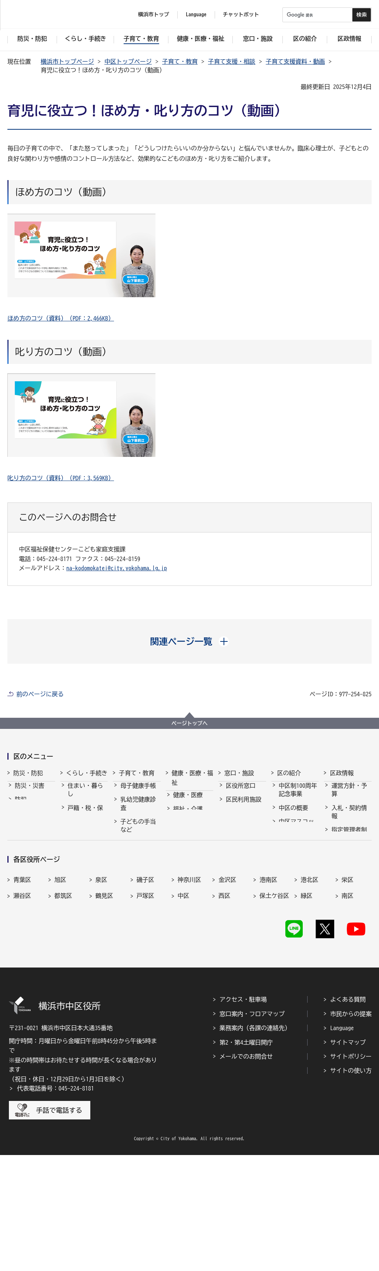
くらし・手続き (87, 773)
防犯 (21, 806)
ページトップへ (189, 723)
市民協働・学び (85, 840)
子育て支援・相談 (231, 61)
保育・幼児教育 (138, 877)
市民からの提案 (351, 1130)
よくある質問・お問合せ (243, 824)
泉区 (101, 987)
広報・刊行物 (349, 900)
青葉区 (22, 987)
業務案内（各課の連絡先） (255, 1144)
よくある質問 (348, 1115)
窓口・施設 (239, 773)
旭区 (60, 987)
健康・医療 (188, 801)
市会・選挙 (346, 873)
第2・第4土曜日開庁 (246, 1158)
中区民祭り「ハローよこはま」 (296, 875)
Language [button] (196, 14)
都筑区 (63, 1003)
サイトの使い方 (351, 1186)
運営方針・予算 (349, 796)
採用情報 (343, 859)
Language (342, 1144)
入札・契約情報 (349, 819)
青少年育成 (135, 917)
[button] (189, 641)
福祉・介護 (188, 816)
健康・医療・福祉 (192, 778)
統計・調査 (346, 886)
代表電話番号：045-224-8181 (55, 1204)
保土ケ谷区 (274, 1003)
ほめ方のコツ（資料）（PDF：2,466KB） (60, 318)
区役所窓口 (240, 792)
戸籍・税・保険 (85, 819)
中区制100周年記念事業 (298, 796)
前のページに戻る (40, 694)
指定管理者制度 (349, 840)
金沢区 (227, 987)
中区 (184, 1003)
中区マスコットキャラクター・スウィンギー (296, 840)
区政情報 (341, 773)
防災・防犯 (28, 773)
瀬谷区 (22, 1003)
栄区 (347, 987)
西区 (224, 1003)
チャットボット (241, 14)
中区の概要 (293, 814)
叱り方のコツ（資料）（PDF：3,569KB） (60, 478)
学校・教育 (135, 931)
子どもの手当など (138, 832)
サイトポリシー (351, 1172)
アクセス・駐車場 (243, 1115)
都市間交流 (293, 897)
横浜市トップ (153, 14)
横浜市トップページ (67, 61)
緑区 (306, 1003)
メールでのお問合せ (246, 1172)
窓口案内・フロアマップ (252, 1130)
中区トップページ (128, 61)
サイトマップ (348, 1158)
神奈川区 (189, 987)
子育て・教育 (180, 61)
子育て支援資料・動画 (295, 61)
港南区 (268, 987)
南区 (347, 1003)
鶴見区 (104, 1003)
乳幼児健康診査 (138, 810)
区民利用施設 (243, 806)
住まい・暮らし (85, 796)
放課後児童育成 (138, 899)
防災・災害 (29, 792)
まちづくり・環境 (85, 863)
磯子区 (145, 987)
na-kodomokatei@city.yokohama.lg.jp (116, 568)
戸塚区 (145, 1003)
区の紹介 (289, 773)
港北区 (309, 987)
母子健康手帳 (138, 792)
